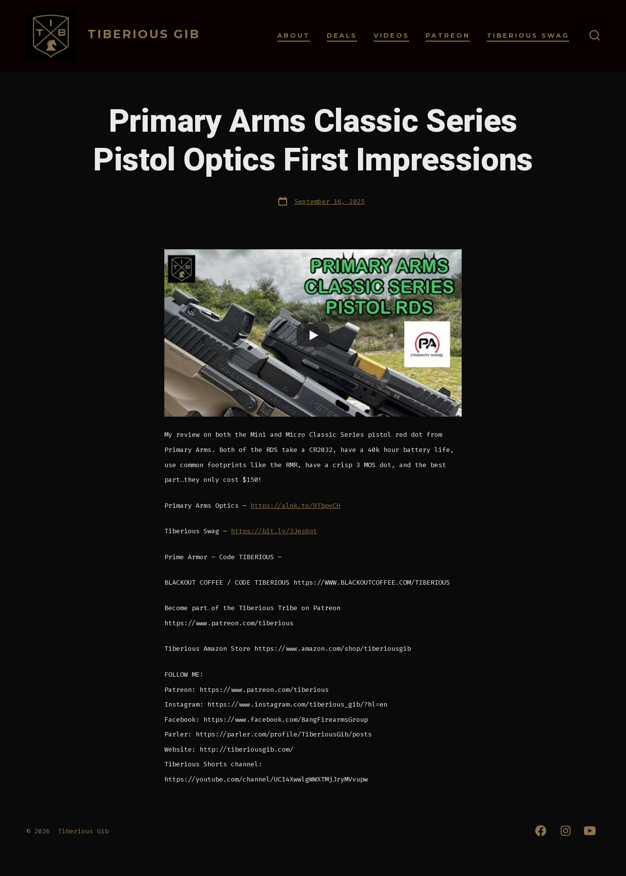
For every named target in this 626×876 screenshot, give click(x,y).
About (293, 35)
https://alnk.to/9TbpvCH (295, 505)
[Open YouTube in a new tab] (590, 830)
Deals (342, 35)
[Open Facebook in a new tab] (540, 830)
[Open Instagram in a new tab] (565, 830)
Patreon (447, 35)
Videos (391, 35)
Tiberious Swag (528, 35)
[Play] (313, 335)
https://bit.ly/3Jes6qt (274, 531)
